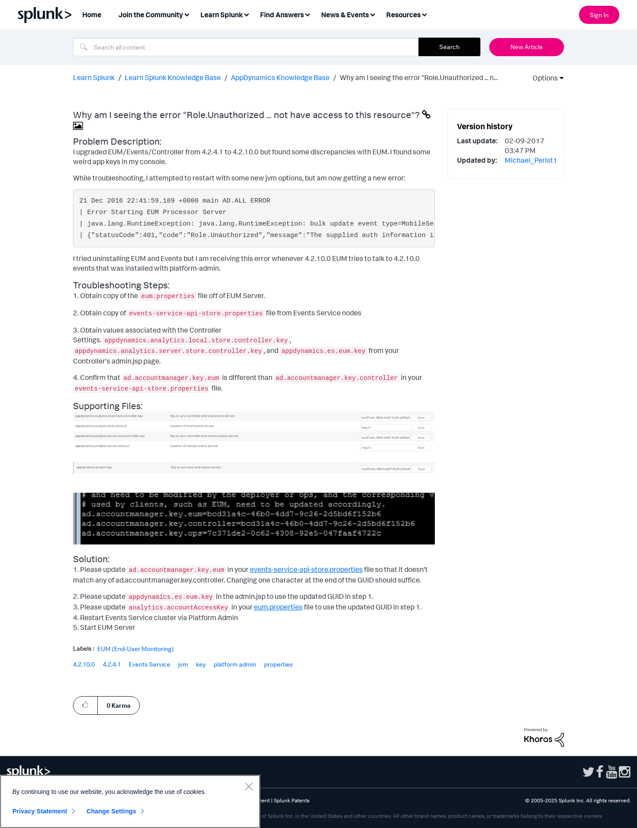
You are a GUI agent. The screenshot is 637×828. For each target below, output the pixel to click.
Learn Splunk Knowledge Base (173, 77)
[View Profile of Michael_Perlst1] (531, 160)
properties (278, 664)
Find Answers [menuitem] (282, 14)
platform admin (235, 664)
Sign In (599, 15)
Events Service (149, 664)
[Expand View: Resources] (424, 13)
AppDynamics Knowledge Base (280, 77)
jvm (183, 664)
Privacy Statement (39, 811)
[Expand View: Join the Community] (186, 13)
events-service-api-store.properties (306, 569)
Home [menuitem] (91, 14)
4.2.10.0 (84, 664)
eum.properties (278, 606)
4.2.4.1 (112, 664)
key (201, 664)
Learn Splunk (94, 77)
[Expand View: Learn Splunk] (246, 13)
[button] (254, 431)
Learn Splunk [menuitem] (221, 14)
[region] (130, 801)
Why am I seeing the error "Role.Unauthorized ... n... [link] (419, 77)
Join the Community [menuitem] (151, 14)
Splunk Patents (292, 800)
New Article (526, 46)
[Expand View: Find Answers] (307, 13)
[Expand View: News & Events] (372, 13)
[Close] (248, 786)
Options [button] (542, 77)
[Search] (245, 47)
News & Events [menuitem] (345, 14)
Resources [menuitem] (403, 14)
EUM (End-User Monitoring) (135, 649)
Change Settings (111, 811)
